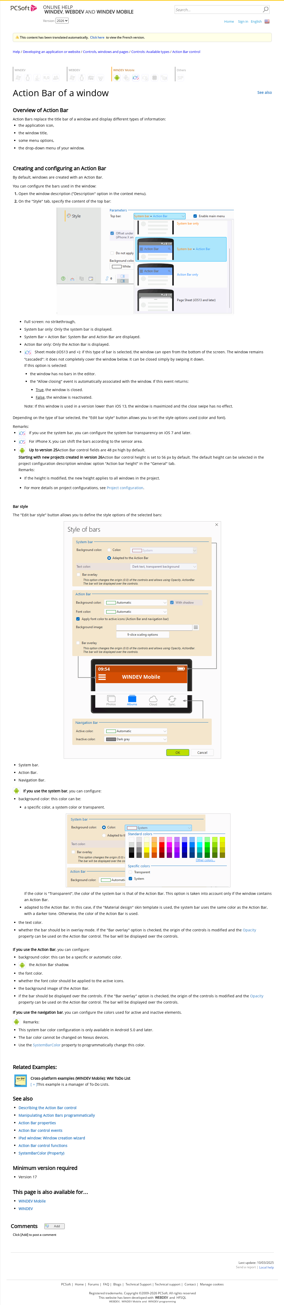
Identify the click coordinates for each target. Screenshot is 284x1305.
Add (52, 1226)
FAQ (106, 1284)
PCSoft (66, 1284)
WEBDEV (114, 1301)
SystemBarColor (47, 1044)
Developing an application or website (51, 51)
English (256, 21)
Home (229, 21)
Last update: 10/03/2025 (256, 1262)
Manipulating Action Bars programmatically (57, 1115)
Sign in (243, 21)
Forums (93, 1284)
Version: (49, 21)
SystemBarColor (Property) (41, 1153)
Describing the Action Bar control (47, 1107)
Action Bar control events (40, 1130)
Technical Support (138, 1284)
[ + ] (33, 1084)
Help (16, 51)
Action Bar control (186, 51)
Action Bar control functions (43, 1145)
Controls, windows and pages (105, 51)
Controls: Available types (150, 51)
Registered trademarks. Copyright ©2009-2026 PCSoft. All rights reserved (142, 1293)
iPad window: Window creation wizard (52, 1138)
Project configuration (125, 487)
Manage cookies (212, 1284)
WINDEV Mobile (32, 1201)
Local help (266, 1267)
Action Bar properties (37, 1122)
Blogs (117, 1284)
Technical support (167, 1284)
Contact (190, 1284)
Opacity (249, 929)
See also (264, 92)
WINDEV (26, 1208)
